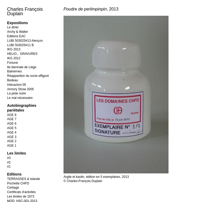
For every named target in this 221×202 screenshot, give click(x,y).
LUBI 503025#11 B (20, 45)
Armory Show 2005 (20, 89)
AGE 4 (11, 132)
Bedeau (12, 80)
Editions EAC (16, 36)
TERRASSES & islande (23, 179)
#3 (8, 158)
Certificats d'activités (21, 192)
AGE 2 (11, 141)
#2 (8, 162)
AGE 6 (11, 123)
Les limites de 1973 (20, 196)
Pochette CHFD (18, 183)
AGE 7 (11, 119)
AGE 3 (11, 137)
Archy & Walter (17, 32)
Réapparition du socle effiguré (28, 76)
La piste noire (16, 93)
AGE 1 (11, 145)
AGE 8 (11, 115)
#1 (8, 166)
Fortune (12, 63)
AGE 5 (11, 128)
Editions (14, 174)
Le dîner (13, 27)
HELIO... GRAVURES (22, 54)
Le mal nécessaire (20, 98)
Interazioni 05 (16, 85)
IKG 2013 (13, 49)
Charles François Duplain (25, 11)
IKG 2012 (13, 58)
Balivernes (14, 71)
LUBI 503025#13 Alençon (25, 40)
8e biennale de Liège (21, 67)
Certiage (13, 187)
